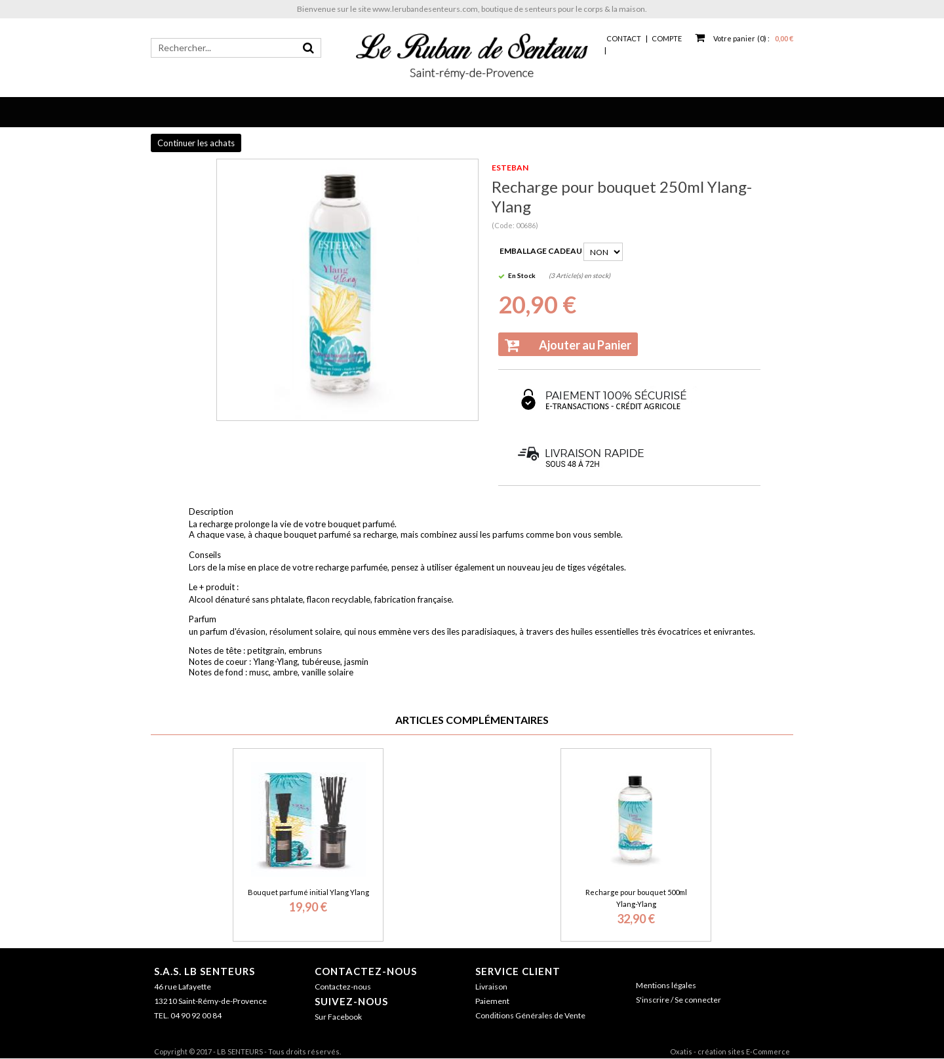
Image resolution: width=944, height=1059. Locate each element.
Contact (623, 38)
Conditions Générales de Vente (530, 1015)
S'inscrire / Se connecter (678, 1000)
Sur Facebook (338, 1017)
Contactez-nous (366, 971)
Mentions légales (666, 985)
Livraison (491, 986)
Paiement (492, 1001)
